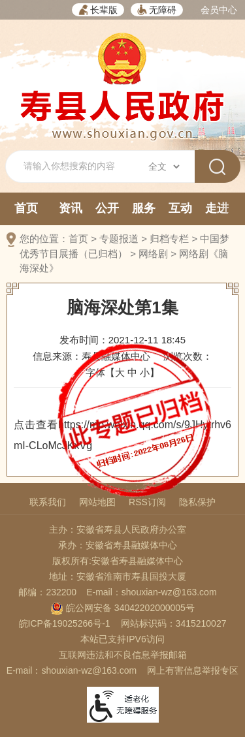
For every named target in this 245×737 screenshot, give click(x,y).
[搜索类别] (164, 166)
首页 (26, 208)
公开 (107, 208)
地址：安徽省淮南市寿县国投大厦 (117, 576)
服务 (143, 208)
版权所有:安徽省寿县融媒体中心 (117, 561)
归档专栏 (169, 238)
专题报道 (119, 238)
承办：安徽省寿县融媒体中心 (117, 545)
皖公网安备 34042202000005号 (122, 608)
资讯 (70, 208)
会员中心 (219, 10)
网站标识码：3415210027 (174, 623)
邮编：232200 (47, 592)
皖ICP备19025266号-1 (64, 623)
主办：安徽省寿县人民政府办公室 (117, 529)
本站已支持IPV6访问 (122, 639)
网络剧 (153, 253)
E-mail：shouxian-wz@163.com (151, 592)
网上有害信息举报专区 (192, 670)
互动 (180, 208)
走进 (217, 208)
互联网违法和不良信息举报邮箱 (123, 655)
